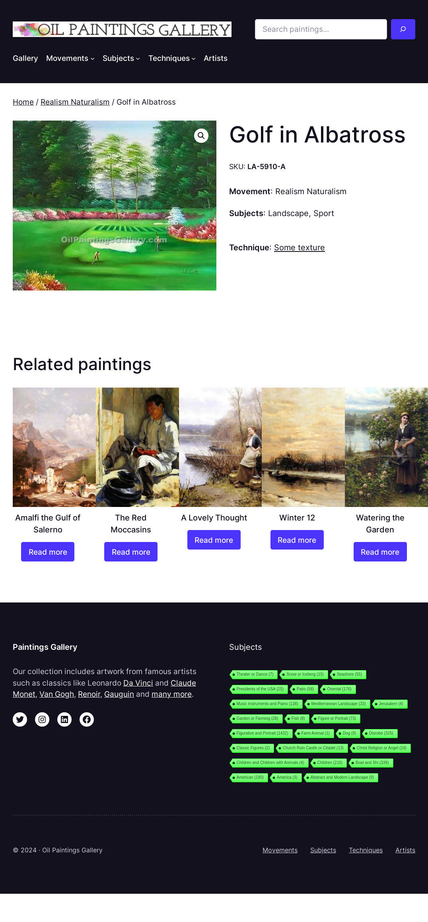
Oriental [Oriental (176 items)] (339, 689)
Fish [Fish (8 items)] (298, 718)
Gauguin (119, 694)
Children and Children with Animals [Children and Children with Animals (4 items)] (270, 762)
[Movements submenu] (92, 58)
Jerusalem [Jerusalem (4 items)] (391, 704)
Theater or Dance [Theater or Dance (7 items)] (255, 674)
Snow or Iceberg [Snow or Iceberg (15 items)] (304, 674)
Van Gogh (56, 694)
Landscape (288, 213)
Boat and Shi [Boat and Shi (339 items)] (372, 762)
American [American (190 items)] (250, 777)
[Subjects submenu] (138, 58)
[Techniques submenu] (193, 58)
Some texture (299, 247)
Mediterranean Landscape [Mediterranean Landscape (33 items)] (338, 704)
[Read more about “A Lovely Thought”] (214, 540)
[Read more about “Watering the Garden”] (380, 551)
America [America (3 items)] (287, 777)
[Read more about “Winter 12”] (297, 540)
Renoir (89, 694)
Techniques (366, 850)
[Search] (403, 29)
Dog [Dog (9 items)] (349, 733)
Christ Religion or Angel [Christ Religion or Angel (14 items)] (382, 748)
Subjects (323, 850)
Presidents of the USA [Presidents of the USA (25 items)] (260, 689)
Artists (405, 850)
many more (172, 694)
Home (23, 101)
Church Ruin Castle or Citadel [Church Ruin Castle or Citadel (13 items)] (313, 748)
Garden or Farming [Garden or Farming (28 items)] (257, 718)
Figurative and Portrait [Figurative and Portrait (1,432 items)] (262, 733)
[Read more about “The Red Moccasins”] (131, 551)
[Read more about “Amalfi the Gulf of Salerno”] (47, 551)
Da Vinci (138, 682)
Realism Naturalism (75, 101)
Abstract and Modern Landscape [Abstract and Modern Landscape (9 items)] (342, 777)
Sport (323, 213)
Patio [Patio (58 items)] (305, 689)
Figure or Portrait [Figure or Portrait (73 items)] (337, 718)
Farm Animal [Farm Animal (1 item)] (316, 733)
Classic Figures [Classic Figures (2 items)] (253, 748)
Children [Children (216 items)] (329, 762)
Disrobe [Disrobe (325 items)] (381, 733)
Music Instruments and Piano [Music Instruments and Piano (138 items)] (267, 704)
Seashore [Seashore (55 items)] (349, 674)
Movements (280, 850)
